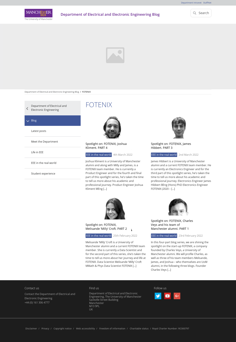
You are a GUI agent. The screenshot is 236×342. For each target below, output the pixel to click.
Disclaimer (31, 328)
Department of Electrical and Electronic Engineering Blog (52, 91)
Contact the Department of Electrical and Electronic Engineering (50, 296)
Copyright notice (63, 328)
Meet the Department (44, 141)
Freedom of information (112, 328)
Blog (34, 120)
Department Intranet (191, 2)
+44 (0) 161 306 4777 (37, 302)
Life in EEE (37, 152)
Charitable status (139, 328)
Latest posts (38, 131)
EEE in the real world (43, 163)
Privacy (45, 328)
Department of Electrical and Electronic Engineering (49, 108)
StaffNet (207, 2)
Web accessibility (85, 328)
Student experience (43, 173)
